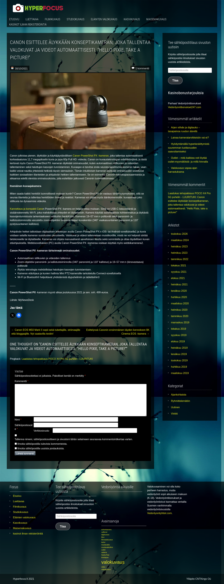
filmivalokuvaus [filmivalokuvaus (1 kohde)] (107, 540)
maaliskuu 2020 (180, 303)
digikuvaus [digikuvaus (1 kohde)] (105, 535)
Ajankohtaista (178, 394)
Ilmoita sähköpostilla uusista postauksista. (40, 448)
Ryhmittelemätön (180, 401)
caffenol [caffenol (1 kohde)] (104, 532)
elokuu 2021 (178, 278)
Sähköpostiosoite (24, 427)
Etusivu (14, 19)
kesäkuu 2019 (179, 354)
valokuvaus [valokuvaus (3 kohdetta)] (113, 562)
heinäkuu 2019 (179, 347)
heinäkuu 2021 (179, 284)
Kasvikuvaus (132, 19)
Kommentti (21, 381)
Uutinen (175, 407)
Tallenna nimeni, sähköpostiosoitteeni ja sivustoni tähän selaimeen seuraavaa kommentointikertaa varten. (74, 439)
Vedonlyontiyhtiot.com (159, 513)
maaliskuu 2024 (180, 240)
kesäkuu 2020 (179, 290)
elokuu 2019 (178, 341)
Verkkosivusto (41, 430)
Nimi (18, 419)
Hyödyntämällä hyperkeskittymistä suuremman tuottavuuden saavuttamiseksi (188, 148)
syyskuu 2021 (179, 271)
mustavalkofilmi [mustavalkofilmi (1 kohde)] (107, 547)
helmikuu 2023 (179, 252)
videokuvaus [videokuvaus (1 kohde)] (106, 569)
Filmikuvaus (52, 19)
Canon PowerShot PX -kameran (91, 155)
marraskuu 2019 (180, 322)
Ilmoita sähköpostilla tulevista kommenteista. (42, 444)
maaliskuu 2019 (180, 373)
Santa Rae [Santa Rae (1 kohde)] (105, 555)
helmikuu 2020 (179, 309)
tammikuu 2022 (179, 259)
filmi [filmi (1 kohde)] (102, 537)
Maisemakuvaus (156, 19)
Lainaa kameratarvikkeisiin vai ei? (190, 137)
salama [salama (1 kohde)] (104, 552)
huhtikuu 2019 (179, 366)
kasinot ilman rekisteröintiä (27, 24)
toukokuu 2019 (179, 360)
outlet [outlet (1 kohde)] (103, 550)
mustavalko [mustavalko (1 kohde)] (105, 545)
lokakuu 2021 (178, 265)
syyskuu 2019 (179, 335)
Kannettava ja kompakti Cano (26, 208)
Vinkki (174, 413)
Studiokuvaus (75, 19)
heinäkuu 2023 (179, 246)
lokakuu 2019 (178, 328)
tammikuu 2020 (179, 316)
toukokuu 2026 (179, 233)
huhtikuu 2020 (179, 297)
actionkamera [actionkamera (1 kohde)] (106, 530)
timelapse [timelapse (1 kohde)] (105, 557)
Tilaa (175, 80)
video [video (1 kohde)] (103, 567)
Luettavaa (32, 19)
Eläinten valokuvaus (104, 19)
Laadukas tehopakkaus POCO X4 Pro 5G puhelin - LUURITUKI (57, 359)
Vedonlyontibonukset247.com (184, 107)
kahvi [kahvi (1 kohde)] (103, 542)
